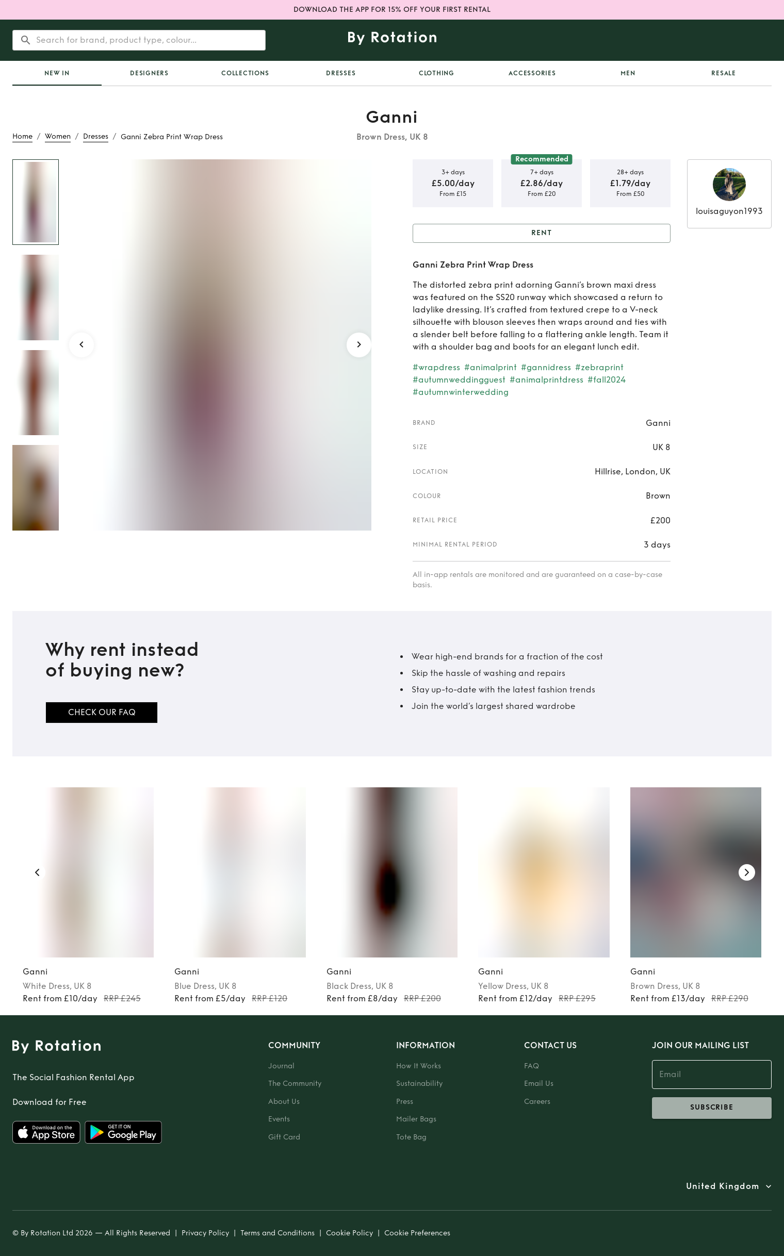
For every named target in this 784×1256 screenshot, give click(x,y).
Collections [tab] (245, 73)
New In (57, 73)
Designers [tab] (149, 73)
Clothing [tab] (436, 73)
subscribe (712, 1108)
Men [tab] (627, 73)
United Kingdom (723, 1186)
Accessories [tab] (532, 73)
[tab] (57, 73)
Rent (541, 233)
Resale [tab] (723, 73)
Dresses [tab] (340, 73)
